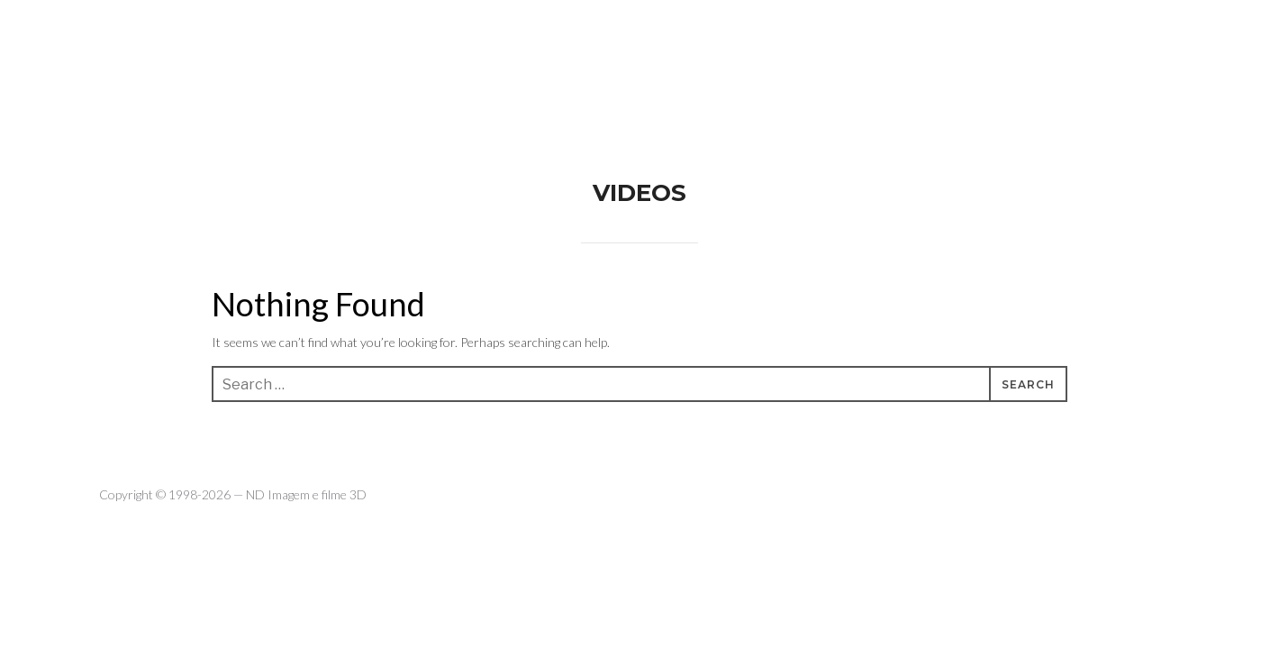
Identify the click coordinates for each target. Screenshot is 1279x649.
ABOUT (876, 36)
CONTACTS (1036, 36)
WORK (950, 36)
